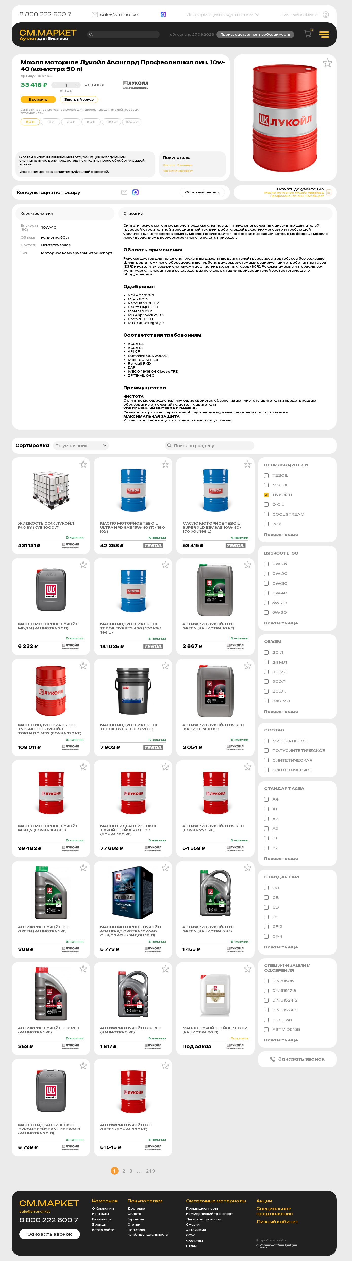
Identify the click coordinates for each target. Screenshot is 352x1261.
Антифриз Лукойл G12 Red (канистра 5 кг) (131, 1038)
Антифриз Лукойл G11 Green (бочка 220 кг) (126, 1135)
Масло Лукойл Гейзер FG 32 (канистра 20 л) (215, 1038)
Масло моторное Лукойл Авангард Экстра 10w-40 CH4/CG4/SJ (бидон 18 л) (131, 938)
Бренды (101, 1224)
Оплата (169, 165)
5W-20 (275, 603)
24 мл (275, 663)
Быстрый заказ (77, 100)
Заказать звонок (297, 1060)
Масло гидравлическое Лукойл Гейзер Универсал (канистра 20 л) (49, 1137)
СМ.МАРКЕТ (50, 1203)
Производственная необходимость (255, 35)
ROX (272, 524)
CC (271, 888)
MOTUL (276, 486)
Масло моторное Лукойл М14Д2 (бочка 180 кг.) (49, 835)
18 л (50, 122)
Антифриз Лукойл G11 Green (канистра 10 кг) (209, 627)
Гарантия (137, 1219)
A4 (271, 800)
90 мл (275, 672)
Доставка (184, 165)
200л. (275, 682)
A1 (270, 810)
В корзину (38, 100)
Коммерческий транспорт (211, 1214)
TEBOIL (276, 476)
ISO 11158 (278, 1021)
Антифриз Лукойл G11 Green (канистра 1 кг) (44, 936)
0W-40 (275, 594)
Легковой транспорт (206, 1219)
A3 (271, 819)
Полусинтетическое (294, 751)
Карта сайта (105, 1230)
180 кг (112, 122)
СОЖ (192, 1235)
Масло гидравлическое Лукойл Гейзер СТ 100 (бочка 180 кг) (129, 837)
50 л (91, 122)
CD (271, 908)
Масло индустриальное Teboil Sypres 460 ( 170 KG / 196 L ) (131, 629)
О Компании (104, 1208)
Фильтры (196, 1241)
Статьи (135, 1224)
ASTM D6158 (282, 1030)
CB (271, 898)
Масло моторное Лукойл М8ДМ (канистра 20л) (49, 627)
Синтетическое (288, 771)
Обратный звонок (202, 193)
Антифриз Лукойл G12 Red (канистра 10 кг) (213, 729)
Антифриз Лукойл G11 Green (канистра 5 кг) (208, 936)
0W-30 (276, 584)
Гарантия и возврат (178, 171)
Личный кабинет (304, 14)
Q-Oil (274, 505)
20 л (71, 122)
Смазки (194, 1224)
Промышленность (204, 1208)
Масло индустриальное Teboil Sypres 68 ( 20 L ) (130, 729)
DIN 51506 (279, 982)
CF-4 (273, 937)
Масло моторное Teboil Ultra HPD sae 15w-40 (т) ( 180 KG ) (129, 528)
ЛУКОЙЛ (278, 495)
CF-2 (273, 927)
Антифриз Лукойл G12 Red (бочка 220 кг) (213, 835)
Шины (193, 1246)
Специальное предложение (276, 1211)
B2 (271, 849)
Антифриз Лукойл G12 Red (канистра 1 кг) (49, 1038)
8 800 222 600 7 (45, 14)
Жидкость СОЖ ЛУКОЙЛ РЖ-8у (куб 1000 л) (46, 526)
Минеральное (285, 742)
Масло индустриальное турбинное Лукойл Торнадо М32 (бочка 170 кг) (48, 733)
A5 (271, 829)
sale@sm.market (116, 15)
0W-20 (276, 574)
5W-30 (275, 613)
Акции (266, 1200)
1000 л (131, 122)
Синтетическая (288, 761)
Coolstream (284, 515)
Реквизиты (103, 1219)
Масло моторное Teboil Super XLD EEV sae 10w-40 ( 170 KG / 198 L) (212, 528)
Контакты (102, 1214)
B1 (270, 839)
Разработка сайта (273, 1240)
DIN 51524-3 (281, 1011)
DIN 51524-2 (281, 1001)
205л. (275, 692)
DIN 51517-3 (280, 991)
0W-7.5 (275, 564)
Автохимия (197, 1230)
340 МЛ (277, 701)
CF (271, 918)
